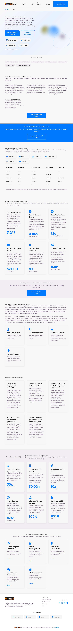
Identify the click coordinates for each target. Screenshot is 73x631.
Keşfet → (31, 560)
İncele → (53, 559)
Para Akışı (32, 3)
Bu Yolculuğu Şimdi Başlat (36, 115)
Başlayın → (32, 583)
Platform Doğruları (14, 3)
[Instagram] (62, 603)
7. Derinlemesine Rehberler (23, 65)
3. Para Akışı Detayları (37, 62)
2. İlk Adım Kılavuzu (24, 62)
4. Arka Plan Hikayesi (51, 62)
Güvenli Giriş (56, 627)
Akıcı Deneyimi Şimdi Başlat (36, 292)
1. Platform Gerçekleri (11, 62)
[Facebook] (64, 603)
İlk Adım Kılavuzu (39, 3)
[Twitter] (59, 603)
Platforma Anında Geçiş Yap (12, 33)
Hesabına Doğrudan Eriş (61, 3)
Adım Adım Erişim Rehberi (28, 33)
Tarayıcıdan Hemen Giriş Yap (36, 136)
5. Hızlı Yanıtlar (62, 62)
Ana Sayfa (7, 9)
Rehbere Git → (10, 559)
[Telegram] (67, 603)
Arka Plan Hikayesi (24, 3)
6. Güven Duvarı (10, 65)
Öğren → (9, 585)
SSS (43, 606)
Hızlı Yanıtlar (48, 3)
